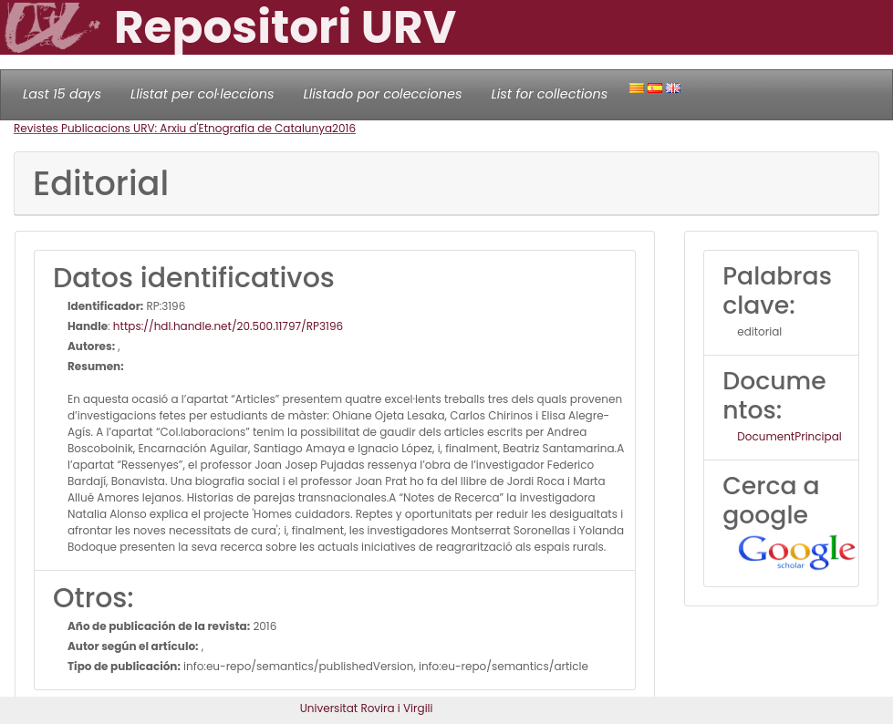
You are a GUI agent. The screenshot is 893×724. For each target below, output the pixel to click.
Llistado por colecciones (383, 94)
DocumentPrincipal (789, 436)
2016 (344, 128)
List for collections (549, 94)
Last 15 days (62, 94)
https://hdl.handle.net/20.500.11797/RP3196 (228, 326)
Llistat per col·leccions (202, 94)
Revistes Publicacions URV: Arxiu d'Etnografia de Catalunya (173, 128)
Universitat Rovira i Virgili (366, 708)
